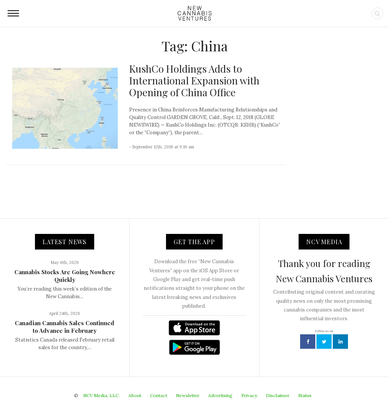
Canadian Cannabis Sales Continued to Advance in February (64, 326)
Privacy (249, 395)
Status (305, 395)
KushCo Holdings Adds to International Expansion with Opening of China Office (194, 80)
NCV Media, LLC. (101, 395)
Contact (158, 395)
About (134, 395)
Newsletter (187, 395)
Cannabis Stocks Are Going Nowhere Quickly (64, 275)
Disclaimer (277, 395)
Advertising (220, 395)
